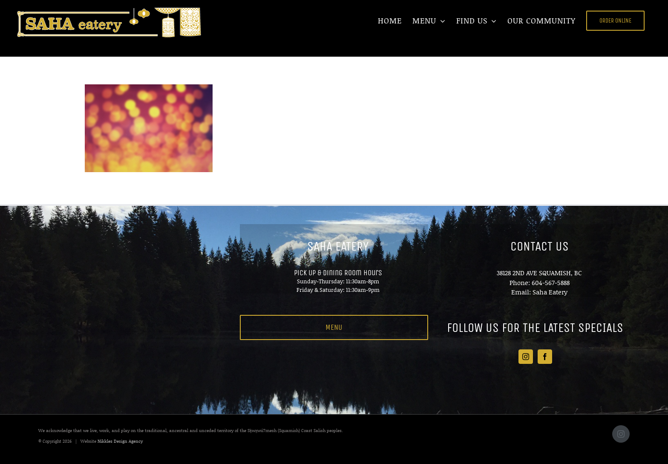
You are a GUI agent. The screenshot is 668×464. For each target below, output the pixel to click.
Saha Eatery (550, 292)
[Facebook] (545, 356)
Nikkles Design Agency (120, 441)
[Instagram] (525, 356)
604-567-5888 (551, 282)
